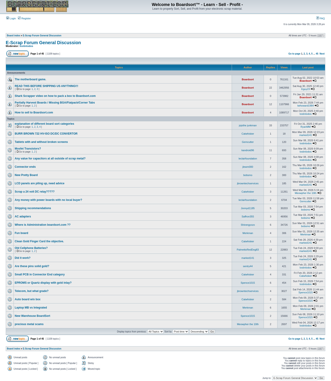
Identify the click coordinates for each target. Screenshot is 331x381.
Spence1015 (248, 282)
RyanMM (305, 126)
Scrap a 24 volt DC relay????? (34, 191)
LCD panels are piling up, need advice (39, 183)
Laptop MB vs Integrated (31, 307)
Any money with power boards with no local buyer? (48, 200)
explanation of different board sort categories (44, 123)
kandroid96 (248, 150)
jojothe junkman (248, 125)
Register (24, 18)
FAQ (320, 18)
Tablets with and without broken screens (41, 142)
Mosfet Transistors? (28, 148)
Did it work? (23, 258)
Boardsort (248, 79)
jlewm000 (248, 166)
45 (317, 53)
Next (322, 53)
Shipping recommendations (33, 208)
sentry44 (248, 266)
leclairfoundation (248, 158)
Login (11, 18)
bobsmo (247, 175)
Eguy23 (305, 89)
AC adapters (23, 216)
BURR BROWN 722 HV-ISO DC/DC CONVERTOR (46, 133)
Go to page (294, 53)
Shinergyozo (248, 224)
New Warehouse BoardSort (32, 316)
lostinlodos (26, 46)
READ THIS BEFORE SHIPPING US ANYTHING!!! (46, 86)
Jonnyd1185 (248, 208)
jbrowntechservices (248, 183)
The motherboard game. (30, 79)
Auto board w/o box (27, 299)
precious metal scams (29, 324)
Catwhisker (248, 133)
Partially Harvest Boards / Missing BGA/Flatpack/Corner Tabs (55, 102)
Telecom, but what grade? (32, 291)
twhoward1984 (305, 105)
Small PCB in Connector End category (40, 274)
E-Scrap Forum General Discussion (42, 35)
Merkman (248, 233)
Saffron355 (248, 216)
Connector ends (25, 166)
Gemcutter (248, 142)
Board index (13, 35)
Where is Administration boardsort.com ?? (43, 224)
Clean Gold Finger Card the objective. (39, 241)
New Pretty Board (26, 175)
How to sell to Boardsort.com (34, 112)
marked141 (305, 135)
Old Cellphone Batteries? (31, 248)
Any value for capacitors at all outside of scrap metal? (50, 158)
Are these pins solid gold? (32, 266)
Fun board (21, 233)
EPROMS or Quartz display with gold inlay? (43, 282)
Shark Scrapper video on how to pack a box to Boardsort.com (55, 96)
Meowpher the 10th (305, 193)
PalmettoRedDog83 (248, 249)
